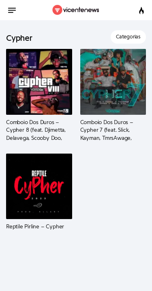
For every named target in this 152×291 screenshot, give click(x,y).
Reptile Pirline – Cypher (35, 227)
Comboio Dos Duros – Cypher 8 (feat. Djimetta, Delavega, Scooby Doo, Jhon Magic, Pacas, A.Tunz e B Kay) (37, 130)
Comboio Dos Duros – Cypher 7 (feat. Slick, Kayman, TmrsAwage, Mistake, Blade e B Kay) (108, 130)
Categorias (128, 36)
